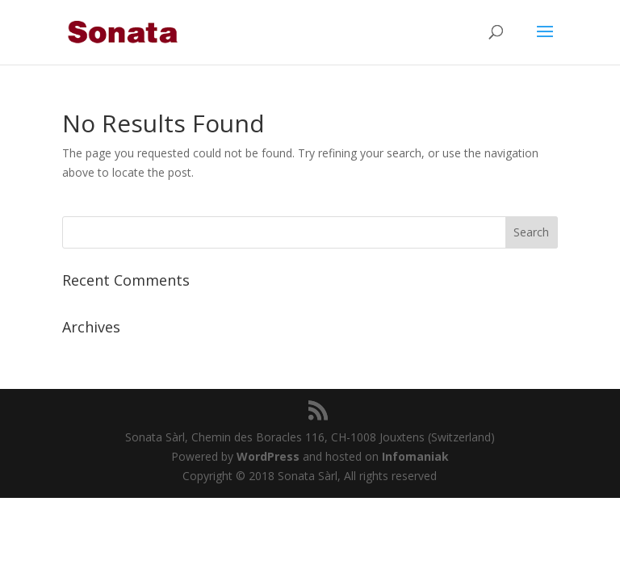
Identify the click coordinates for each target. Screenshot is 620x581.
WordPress (268, 456)
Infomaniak (415, 456)
